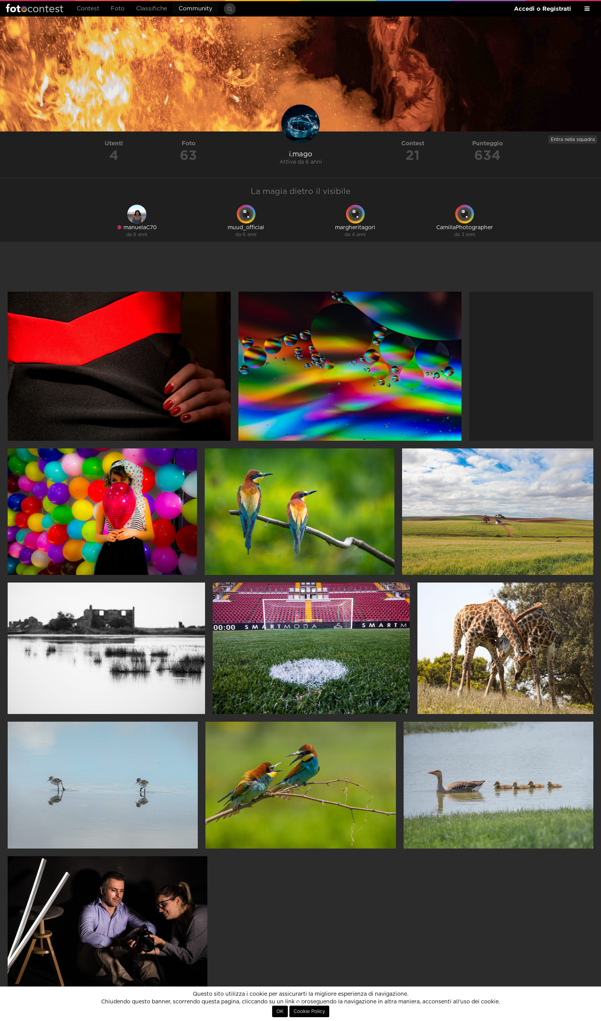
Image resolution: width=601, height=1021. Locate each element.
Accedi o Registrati (542, 8)
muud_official (246, 227)
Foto (118, 8)
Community (195, 8)
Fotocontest (34, 8)
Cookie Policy (309, 1011)
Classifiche (151, 8)
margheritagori (355, 227)
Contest (88, 8)
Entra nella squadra (573, 139)
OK (280, 1011)
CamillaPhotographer (464, 227)
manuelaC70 (137, 227)
